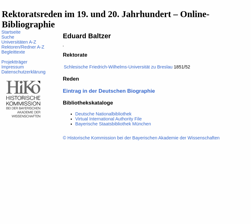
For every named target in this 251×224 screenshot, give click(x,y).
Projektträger (14, 61)
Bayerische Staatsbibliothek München (113, 123)
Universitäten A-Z (18, 42)
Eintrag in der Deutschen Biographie (109, 91)
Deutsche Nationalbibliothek (103, 113)
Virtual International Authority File (108, 118)
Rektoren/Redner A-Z (22, 46)
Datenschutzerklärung (23, 71)
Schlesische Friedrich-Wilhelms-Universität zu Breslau (118, 66)
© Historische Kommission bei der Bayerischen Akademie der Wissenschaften (141, 137)
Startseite (10, 32)
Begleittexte (13, 51)
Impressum (12, 66)
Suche (7, 37)
